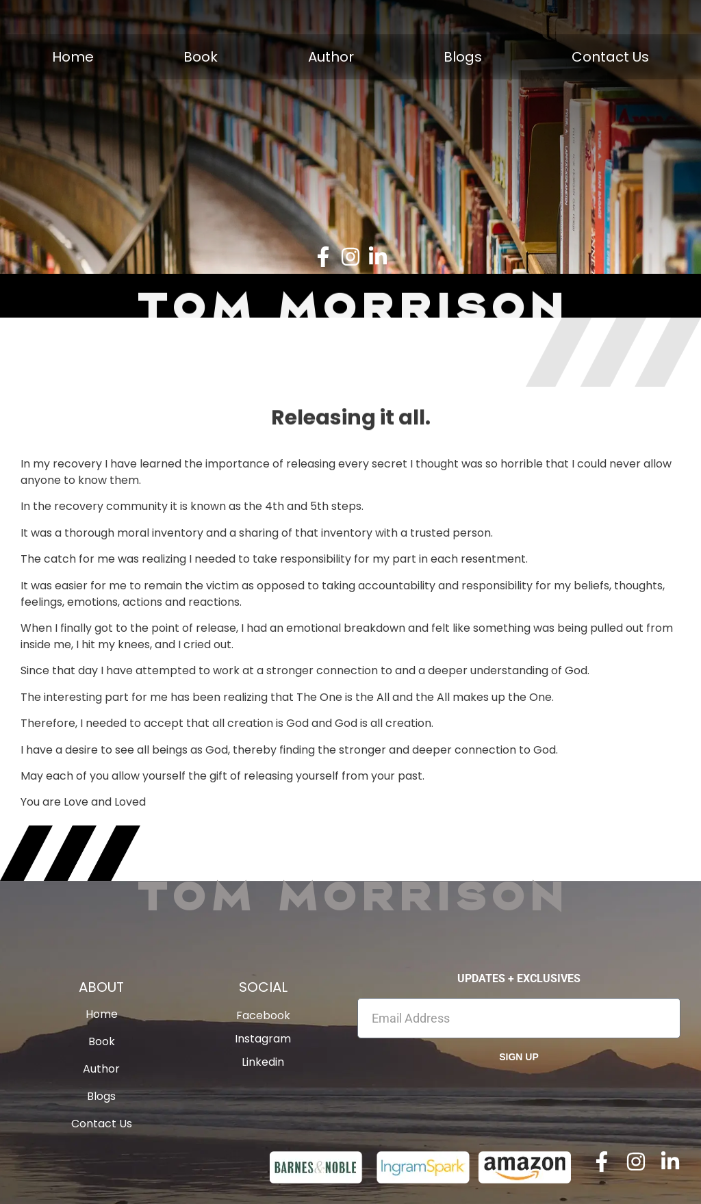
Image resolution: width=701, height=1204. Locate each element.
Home (73, 56)
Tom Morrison (350, 895)
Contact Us (610, 56)
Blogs (463, 56)
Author (331, 56)
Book (200, 56)
